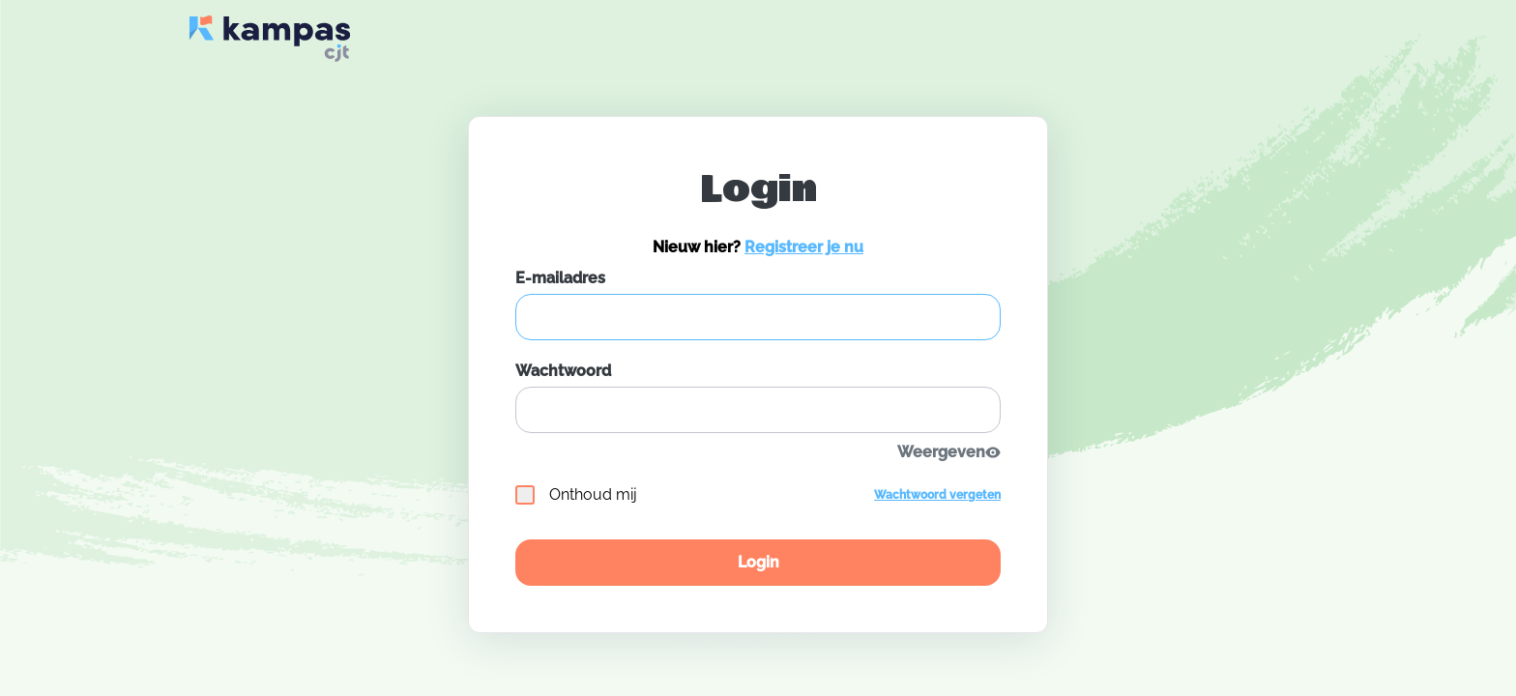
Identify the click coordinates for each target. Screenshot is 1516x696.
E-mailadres (560, 278)
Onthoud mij (576, 495)
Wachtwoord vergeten (937, 495)
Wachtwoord (563, 371)
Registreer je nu (803, 247)
